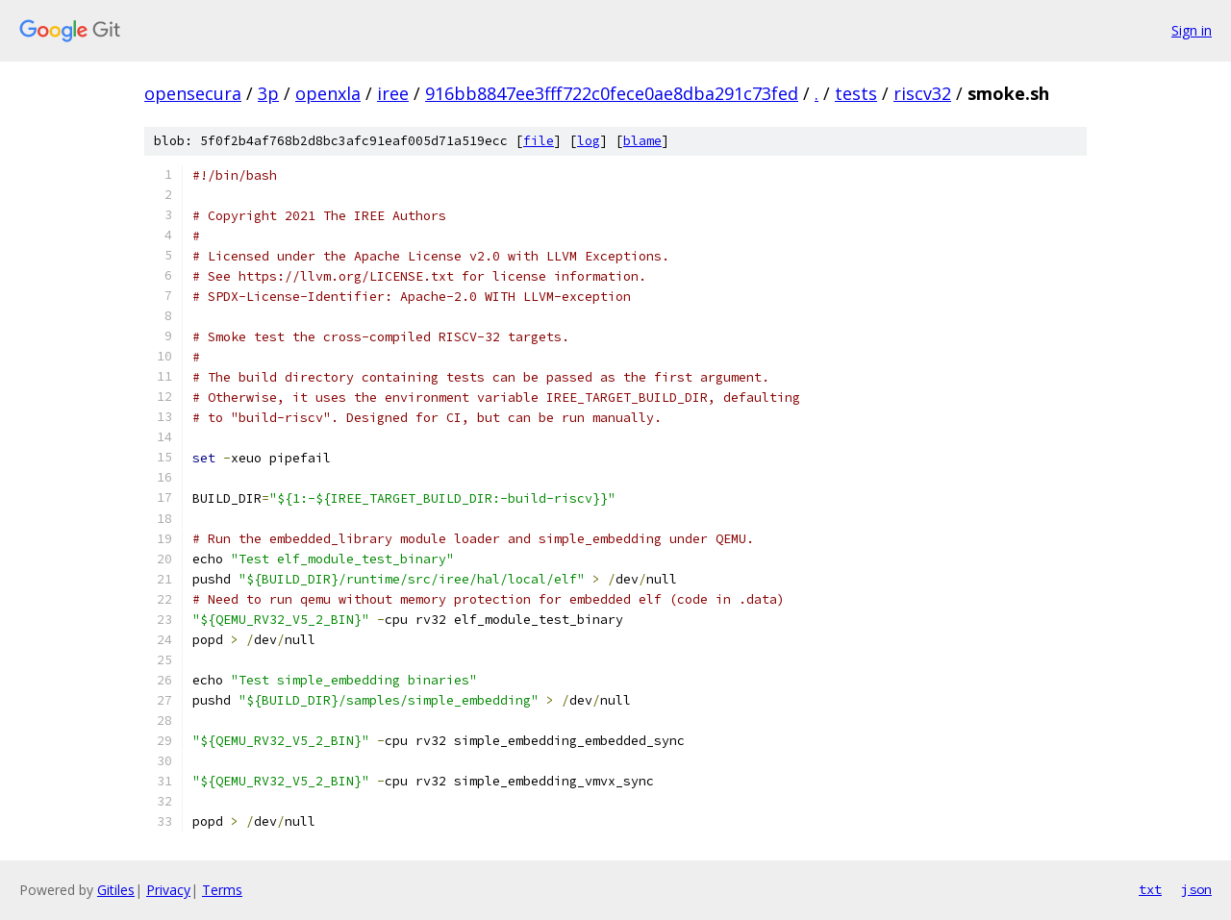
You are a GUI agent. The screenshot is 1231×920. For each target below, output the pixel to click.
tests (856, 93)
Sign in (1191, 30)
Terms (222, 890)
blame (642, 141)
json (1196, 889)
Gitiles (116, 890)
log (588, 141)
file (538, 141)
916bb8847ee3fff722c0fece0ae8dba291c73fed (611, 93)
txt (1150, 889)
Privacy (168, 890)
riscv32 (922, 93)
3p (268, 93)
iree (393, 93)
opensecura (192, 93)
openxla (328, 93)
